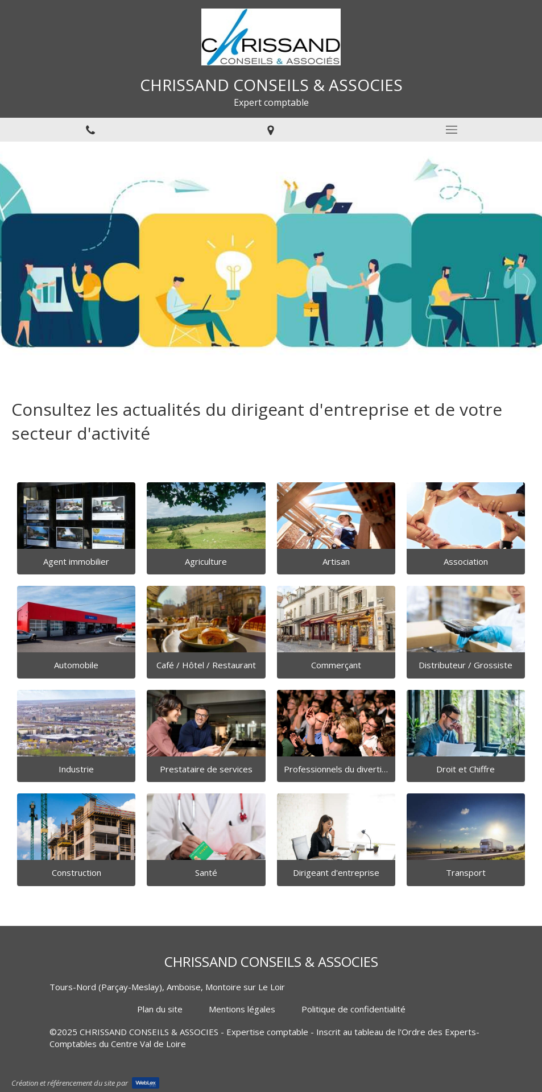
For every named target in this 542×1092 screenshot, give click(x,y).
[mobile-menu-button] (451, 129)
